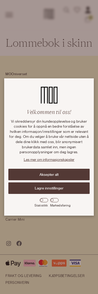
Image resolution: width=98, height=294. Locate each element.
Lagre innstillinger (49, 188)
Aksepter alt (49, 174)
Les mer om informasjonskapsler (49, 160)
